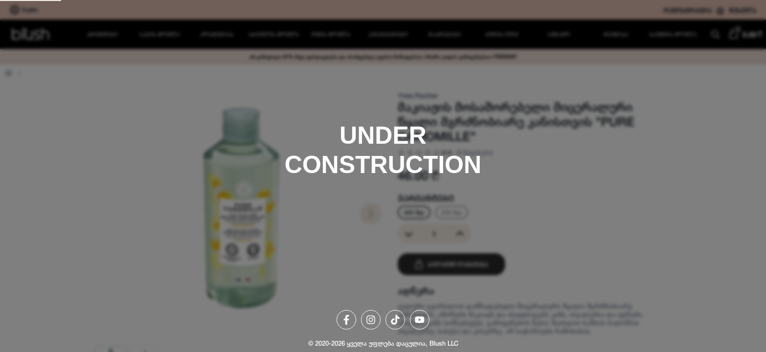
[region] (383, 176)
